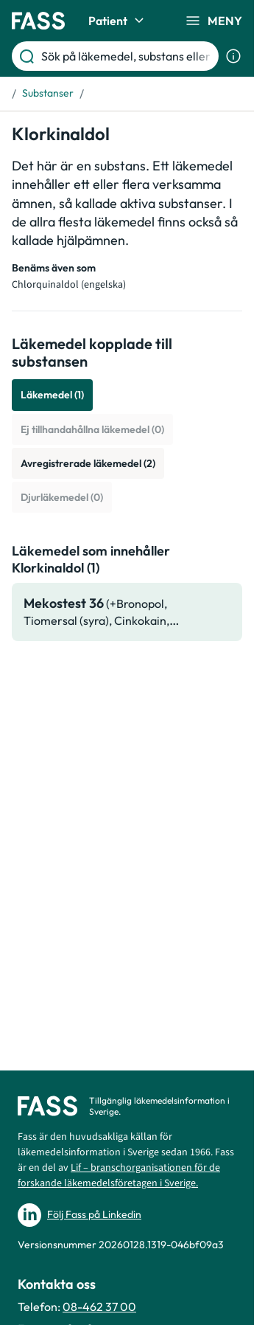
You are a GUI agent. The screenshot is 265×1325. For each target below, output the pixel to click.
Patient (118, 21)
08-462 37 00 (99, 1306)
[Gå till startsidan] (38, 20)
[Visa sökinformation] (233, 56)
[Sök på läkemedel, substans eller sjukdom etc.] (127, 56)
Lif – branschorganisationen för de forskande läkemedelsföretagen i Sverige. (119, 1175)
